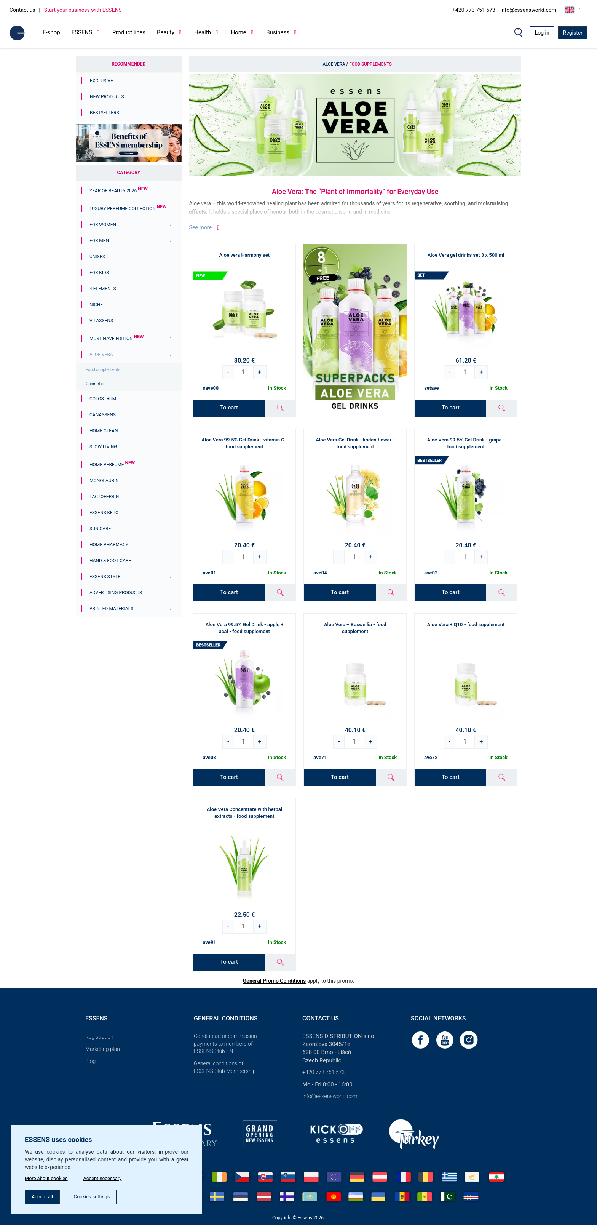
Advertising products (115, 592)
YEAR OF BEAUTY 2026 (118, 191)
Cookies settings (99, 1196)
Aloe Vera (101, 354)
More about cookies (48, 1177)
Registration (99, 1037)
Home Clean (103, 430)
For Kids (99, 272)
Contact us (22, 10)
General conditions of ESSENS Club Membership (224, 1067)
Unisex (97, 256)
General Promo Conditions (274, 981)
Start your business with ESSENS (83, 10)
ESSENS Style (104, 576)
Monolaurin (104, 480)
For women (102, 224)
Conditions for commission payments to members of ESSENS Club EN (225, 1043)
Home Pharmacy (108, 544)
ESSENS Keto (103, 512)
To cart (229, 407)
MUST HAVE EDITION (116, 338)
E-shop (51, 32)
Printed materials (111, 608)
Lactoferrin (104, 496)
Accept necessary (110, 1177)
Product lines (128, 32)
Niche (96, 304)
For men (99, 240)
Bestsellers (104, 112)
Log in (542, 33)
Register (573, 33)
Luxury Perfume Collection (127, 208)
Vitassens (101, 320)
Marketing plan (102, 1049)
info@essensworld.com (528, 10)
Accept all (44, 1196)
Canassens (102, 414)
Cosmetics (95, 383)
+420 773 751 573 (473, 10)
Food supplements (103, 369)
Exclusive (101, 80)
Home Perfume (112, 464)
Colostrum (102, 398)
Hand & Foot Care (110, 560)
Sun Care (100, 528)
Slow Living (103, 446)
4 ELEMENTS (102, 288)
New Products (107, 96)
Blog (90, 1061)
